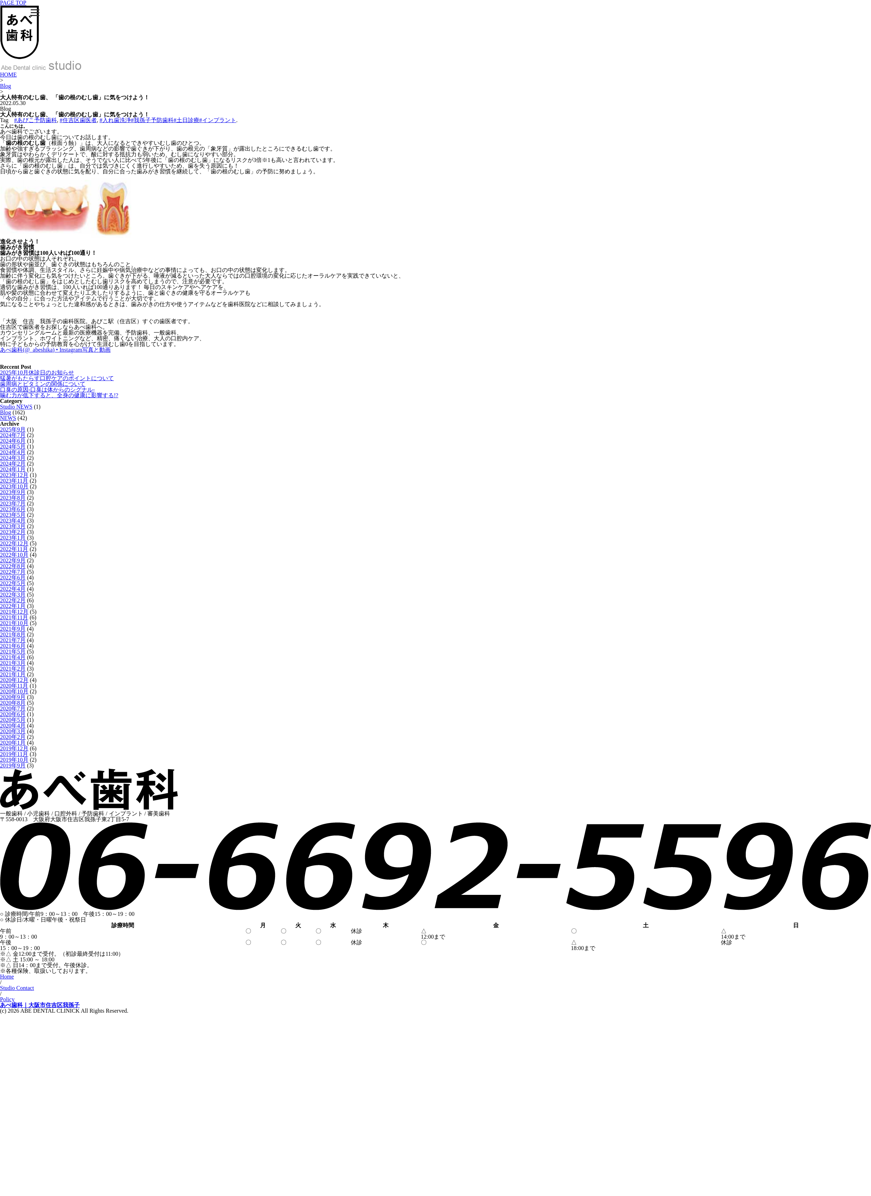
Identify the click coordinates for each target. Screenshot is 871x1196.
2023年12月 (14, 475)
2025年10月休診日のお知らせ (37, 372)
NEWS (8, 418)
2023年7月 (13, 503)
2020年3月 (13, 731)
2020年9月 (13, 697)
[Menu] (35, 12)
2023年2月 (13, 532)
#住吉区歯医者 (78, 120)
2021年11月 (14, 617)
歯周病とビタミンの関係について (42, 384)
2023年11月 (14, 481)
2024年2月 (13, 464)
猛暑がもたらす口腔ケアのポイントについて (57, 378)
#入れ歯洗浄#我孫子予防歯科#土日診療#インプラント (168, 120)
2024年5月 (13, 447)
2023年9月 (13, 492)
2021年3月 (13, 663)
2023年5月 (13, 515)
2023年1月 (13, 538)
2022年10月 (14, 555)
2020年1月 (13, 743)
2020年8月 (13, 703)
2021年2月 (13, 669)
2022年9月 (13, 560)
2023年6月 (13, 509)
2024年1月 (13, 469)
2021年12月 (14, 612)
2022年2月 (13, 600)
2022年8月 (13, 566)
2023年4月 (13, 521)
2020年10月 (14, 691)
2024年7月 (13, 435)
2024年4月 (13, 452)
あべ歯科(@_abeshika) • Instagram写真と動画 (55, 350)
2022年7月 (13, 572)
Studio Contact (17, 988)
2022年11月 (14, 549)
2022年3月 (13, 595)
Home (7, 977)
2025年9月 (13, 429)
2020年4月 (13, 726)
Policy (7, 999)
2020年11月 (14, 686)
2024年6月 (13, 441)
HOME (8, 75)
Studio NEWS (16, 407)
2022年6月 (13, 578)
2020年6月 (13, 714)
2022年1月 (13, 606)
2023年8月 (13, 498)
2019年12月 (14, 748)
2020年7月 (13, 708)
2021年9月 (13, 629)
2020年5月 (13, 720)
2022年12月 (14, 543)
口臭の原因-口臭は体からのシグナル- (47, 390)
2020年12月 (14, 680)
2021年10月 (14, 623)
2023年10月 (14, 486)
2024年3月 (13, 458)
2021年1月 (13, 674)
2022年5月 (13, 583)
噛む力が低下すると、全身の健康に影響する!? (59, 395)
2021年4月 (13, 657)
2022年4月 (13, 589)
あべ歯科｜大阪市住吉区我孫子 (40, 1005)
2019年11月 (14, 754)
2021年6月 (13, 646)
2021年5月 (13, 652)
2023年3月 (13, 526)
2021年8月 (13, 634)
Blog (5, 86)
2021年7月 (13, 640)
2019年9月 (13, 765)
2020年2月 (13, 737)
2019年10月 (14, 760)
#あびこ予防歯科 (35, 120)
